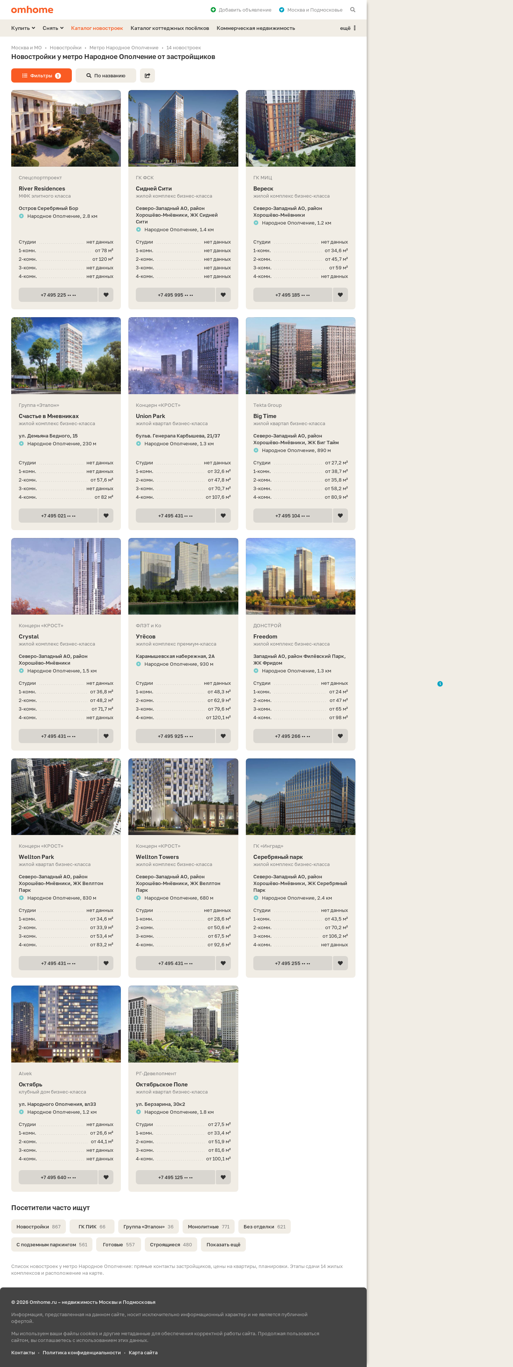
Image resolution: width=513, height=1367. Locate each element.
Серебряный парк (300, 857)
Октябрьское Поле (183, 1084)
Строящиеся (171, 1244)
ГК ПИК (92, 1227)
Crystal (66, 636)
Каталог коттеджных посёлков (170, 28)
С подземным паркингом (51, 1244)
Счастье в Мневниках (66, 416)
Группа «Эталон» (148, 1227)
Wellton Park (66, 857)
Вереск (300, 188)
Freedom (300, 636)
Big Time (300, 416)
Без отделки (264, 1227)
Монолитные (208, 1227)
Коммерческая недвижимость (256, 28)
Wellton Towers (183, 857)
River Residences (66, 188)
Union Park (183, 416)
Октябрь (66, 1084)
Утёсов (183, 636)
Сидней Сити (183, 188)
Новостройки (38, 1227)
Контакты (23, 1352)
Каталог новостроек (97, 28)
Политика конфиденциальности (82, 1352)
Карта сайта (143, 1352)
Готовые (119, 1244)
